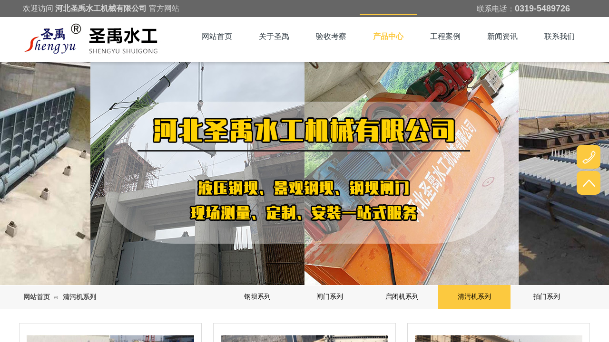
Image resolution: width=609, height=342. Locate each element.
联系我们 (559, 36)
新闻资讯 (502, 36)
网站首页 (217, 36)
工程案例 (445, 36)
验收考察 (331, 36)
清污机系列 (79, 297)
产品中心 (388, 36)
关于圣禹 (274, 36)
